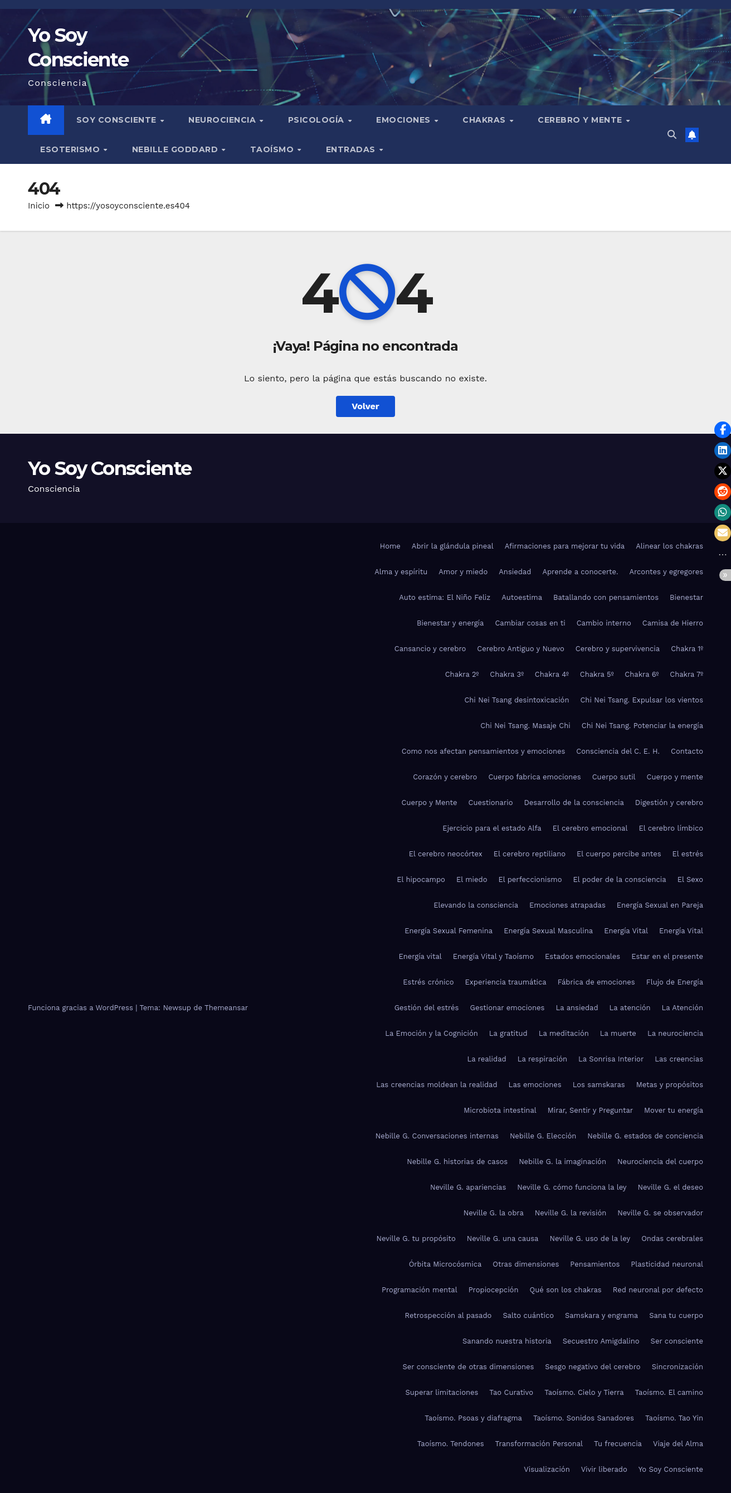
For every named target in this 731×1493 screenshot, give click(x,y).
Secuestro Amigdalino (601, 1341)
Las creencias (679, 1059)
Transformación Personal (539, 1443)
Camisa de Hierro (672, 623)
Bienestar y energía (450, 623)
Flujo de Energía (674, 982)
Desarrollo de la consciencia (573, 802)
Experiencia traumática (506, 982)
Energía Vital (626, 931)
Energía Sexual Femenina (449, 931)
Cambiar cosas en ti (530, 623)
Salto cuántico (528, 1315)
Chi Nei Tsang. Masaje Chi (525, 725)
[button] (671, 134)
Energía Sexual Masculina (548, 931)
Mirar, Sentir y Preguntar (590, 1110)
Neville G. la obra (494, 1213)
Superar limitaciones (441, 1392)
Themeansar (226, 1008)
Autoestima (521, 597)
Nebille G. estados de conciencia (645, 1136)
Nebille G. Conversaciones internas (437, 1136)
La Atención (682, 1008)
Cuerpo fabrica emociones (534, 777)
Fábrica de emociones (596, 982)
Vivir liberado (604, 1469)
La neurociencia (675, 1033)
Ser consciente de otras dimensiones (468, 1367)
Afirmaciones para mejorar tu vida (565, 546)
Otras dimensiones (526, 1264)
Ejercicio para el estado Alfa (491, 828)
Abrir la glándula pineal (453, 546)
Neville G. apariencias (468, 1187)
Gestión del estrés (426, 1008)
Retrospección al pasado (448, 1315)
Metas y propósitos (669, 1084)
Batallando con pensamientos (606, 597)
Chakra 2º (462, 674)
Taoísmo (273, 149)
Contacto (687, 751)
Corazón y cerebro (445, 777)
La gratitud (508, 1033)
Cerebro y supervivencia (618, 648)
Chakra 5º (597, 674)
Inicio (39, 206)
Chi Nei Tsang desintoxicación (516, 700)
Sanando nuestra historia (507, 1341)
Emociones (404, 120)
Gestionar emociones (507, 1008)
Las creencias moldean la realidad (436, 1084)
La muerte (618, 1033)
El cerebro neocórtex (446, 854)
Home (390, 546)
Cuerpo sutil (614, 777)
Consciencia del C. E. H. (618, 751)
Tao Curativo (511, 1392)
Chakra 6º (642, 674)
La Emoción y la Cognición (431, 1033)
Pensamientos (595, 1264)
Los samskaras (599, 1084)
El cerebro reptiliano (530, 854)
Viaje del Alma (678, 1443)
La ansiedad (576, 1008)
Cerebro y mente (581, 120)
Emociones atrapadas (567, 905)
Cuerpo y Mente (429, 802)
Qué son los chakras (565, 1290)
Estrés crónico (428, 982)
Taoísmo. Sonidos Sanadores (583, 1418)
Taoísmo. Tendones (450, 1443)
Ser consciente (677, 1341)
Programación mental (419, 1290)
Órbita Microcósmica (445, 1264)
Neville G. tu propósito (415, 1238)
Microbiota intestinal (500, 1110)
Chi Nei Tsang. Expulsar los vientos (641, 700)
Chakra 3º (507, 674)
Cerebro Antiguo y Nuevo (520, 648)
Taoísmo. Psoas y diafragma (473, 1418)
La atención (630, 1008)
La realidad (486, 1059)
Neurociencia (223, 120)
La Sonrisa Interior (611, 1059)
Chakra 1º (687, 648)
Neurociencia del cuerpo (660, 1161)
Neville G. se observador (660, 1213)
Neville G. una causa (503, 1238)
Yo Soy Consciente (109, 468)
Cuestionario (491, 802)
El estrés (688, 854)
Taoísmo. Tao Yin (674, 1418)
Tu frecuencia (618, 1443)
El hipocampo (421, 879)
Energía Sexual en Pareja (660, 905)
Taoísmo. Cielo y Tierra (583, 1392)
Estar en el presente (667, 956)
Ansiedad (515, 572)
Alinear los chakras (669, 546)
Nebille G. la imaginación (562, 1161)
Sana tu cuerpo (676, 1315)
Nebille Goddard (176, 149)
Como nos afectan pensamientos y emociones (484, 751)
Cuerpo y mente (675, 777)
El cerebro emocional (590, 828)
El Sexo (690, 879)
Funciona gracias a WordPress (81, 1008)
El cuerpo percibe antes (619, 854)
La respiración (542, 1059)
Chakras (485, 120)
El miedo (472, 879)
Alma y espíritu (400, 572)
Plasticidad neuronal (667, 1264)
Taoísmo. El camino (669, 1392)
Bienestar (686, 597)
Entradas (352, 149)
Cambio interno (604, 623)
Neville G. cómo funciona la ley (571, 1187)
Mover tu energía (673, 1110)
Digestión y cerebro (669, 802)
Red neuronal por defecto (658, 1290)
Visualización (546, 1469)
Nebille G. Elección (543, 1136)
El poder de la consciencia (619, 879)
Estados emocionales (582, 956)
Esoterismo (71, 149)
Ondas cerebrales (672, 1238)
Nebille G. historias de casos (457, 1161)
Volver (365, 406)
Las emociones (535, 1084)
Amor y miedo (463, 572)
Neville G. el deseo (670, 1187)
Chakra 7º (686, 674)
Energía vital (419, 956)
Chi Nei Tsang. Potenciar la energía (642, 725)
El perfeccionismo (530, 879)
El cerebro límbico (671, 828)
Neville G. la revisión (570, 1213)
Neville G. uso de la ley (589, 1238)
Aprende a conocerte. (580, 572)
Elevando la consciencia (475, 905)
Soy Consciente (117, 120)
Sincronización (677, 1367)
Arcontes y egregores (666, 572)
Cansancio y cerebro (430, 648)
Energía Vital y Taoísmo (493, 956)
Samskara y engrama (601, 1315)
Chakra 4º (552, 674)
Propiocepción (494, 1290)
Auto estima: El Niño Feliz (444, 597)
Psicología (317, 120)
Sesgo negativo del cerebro (592, 1367)
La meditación (564, 1033)
